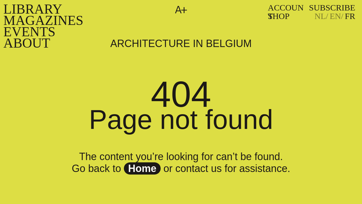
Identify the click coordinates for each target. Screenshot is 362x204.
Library (32, 8)
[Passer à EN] (336, 16)
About (26, 42)
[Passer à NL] (321, 16)
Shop (279, 16)
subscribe (332, 7)
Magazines (43, 20)
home (142, 168)
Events (29, 31)
